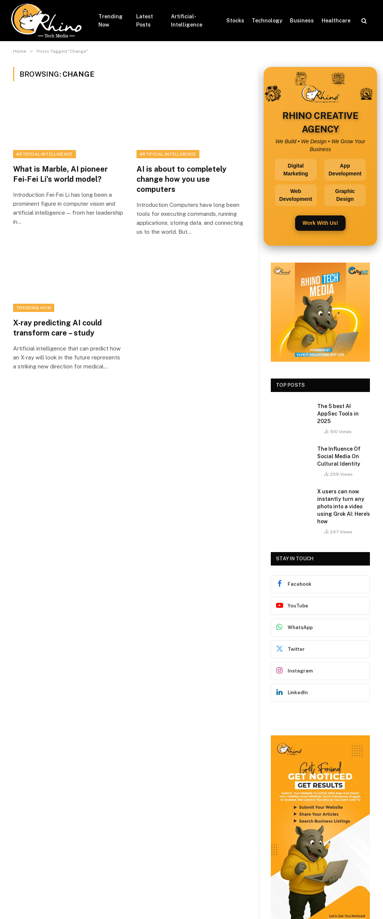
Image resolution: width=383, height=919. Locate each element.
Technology (267, 21)
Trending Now (110, 20)
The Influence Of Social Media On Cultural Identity (339, 456)
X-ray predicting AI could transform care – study (57, 327)
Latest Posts (144, 20)
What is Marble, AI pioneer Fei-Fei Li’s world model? (60, 174)
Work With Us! (320, 223)
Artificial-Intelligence (186, 20)
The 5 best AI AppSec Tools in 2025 (338, 413)
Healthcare (336, 21)
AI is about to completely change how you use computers (181, 179)
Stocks (235, 21)
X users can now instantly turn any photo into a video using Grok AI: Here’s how (343, 506)
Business (302, 21)
